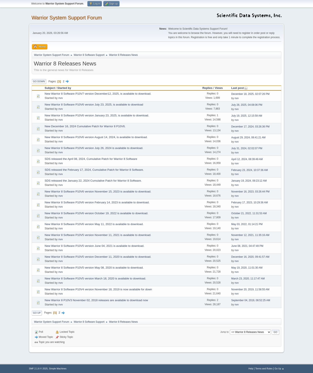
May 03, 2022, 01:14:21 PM (247, 224)
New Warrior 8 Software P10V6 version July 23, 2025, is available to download (94, 104)
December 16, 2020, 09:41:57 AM (250, 256)
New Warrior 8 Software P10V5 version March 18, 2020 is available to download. (95, 278)
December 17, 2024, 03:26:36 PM (250, 126)
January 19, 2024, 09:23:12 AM (249, 180)
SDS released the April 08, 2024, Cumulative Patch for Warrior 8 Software (91, 158)
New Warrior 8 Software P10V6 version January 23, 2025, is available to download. (97, 115)
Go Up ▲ (279, 368)
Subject (50, 88)
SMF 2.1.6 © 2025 (38, 368)
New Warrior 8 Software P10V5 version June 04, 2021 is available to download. (94, 245)
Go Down (39, 81)
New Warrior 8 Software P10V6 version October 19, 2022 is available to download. (96, 213)
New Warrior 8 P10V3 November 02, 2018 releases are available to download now (96, 300)
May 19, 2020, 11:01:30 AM (247, 267)
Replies (207, 88)
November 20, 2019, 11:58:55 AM (250, 289)
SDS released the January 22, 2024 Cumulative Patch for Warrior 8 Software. (93, 180)
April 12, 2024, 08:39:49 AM (247, 159)
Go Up (37, 313)
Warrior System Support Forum (66, 17)
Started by (64, 88)
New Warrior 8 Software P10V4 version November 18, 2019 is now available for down (98, 289)
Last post (239, 88)
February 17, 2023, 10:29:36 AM (249, 202)
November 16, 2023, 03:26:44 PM (250, 191)
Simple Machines (57, 368)
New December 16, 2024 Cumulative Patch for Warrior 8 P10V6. (85, 126)
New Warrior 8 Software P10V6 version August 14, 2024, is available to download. (96, 137)
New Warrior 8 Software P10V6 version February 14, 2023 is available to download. (97, 202)
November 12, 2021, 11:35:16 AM (250, 235)
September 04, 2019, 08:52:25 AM (250, 300)
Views (219, 88)
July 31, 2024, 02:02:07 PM (246, 148)
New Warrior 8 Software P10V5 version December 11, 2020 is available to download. (98, 256)
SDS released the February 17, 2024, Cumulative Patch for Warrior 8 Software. (94, 169)
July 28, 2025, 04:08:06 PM (246, 104)
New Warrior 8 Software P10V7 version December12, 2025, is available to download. (98, 93)
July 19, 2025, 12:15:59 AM (246, 115)
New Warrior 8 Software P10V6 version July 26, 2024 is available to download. (94, 148)
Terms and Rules (264, 368)
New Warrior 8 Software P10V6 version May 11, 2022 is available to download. (94, 224)
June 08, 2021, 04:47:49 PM (247, 245)
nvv (60, 98)
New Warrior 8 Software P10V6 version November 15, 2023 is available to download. (98, 191)
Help (251, 368)
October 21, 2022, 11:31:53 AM (249, 213)
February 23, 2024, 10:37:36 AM (249, 170)
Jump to (224, 332)
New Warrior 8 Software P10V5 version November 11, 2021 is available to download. (98, 235)
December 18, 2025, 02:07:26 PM (250, 94)
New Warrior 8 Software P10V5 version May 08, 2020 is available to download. (94, 267)
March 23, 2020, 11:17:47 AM (248, 278)
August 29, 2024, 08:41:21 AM (248, 137)
